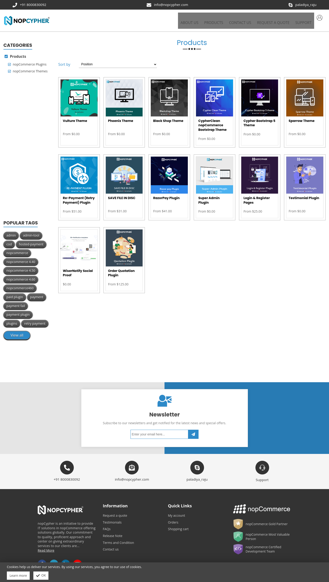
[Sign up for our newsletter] (161, 424)
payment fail (15, 302)
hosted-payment (31, 241)
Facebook (42, 560)
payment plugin (18, 311)
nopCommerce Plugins (27, 61)
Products (15, 52)
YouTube (77, 560)
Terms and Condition (118, 539)
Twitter (54, 560)
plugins (11, 320)
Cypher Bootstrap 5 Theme (259, 119)
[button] (211, 19)
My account (176, 512)
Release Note (112, 532)
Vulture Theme (75, 117)
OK (41, 575)
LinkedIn (65, 560)
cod (9, 241)
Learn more (18, 575)
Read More (46, 547)
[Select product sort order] (119, 61)
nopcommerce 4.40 (20, 258)
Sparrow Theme (301, 117)
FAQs (107, 526)
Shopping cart (178, 526)
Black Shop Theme (168, 117)
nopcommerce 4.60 (20, 276)
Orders (173, 519)
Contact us (111, 546)
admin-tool (31, 232)
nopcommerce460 (20, 285)
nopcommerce (17, 250)
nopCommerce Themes (28, 68)
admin (11, 232)
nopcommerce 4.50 (20, 267)
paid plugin (14, 294)
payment (36, 294)
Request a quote (115, 512)
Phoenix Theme (120, 117)
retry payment (34, 320)
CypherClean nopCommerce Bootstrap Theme (212, 122)
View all (17, 331)
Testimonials (112, 519)
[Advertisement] (27, 144)
